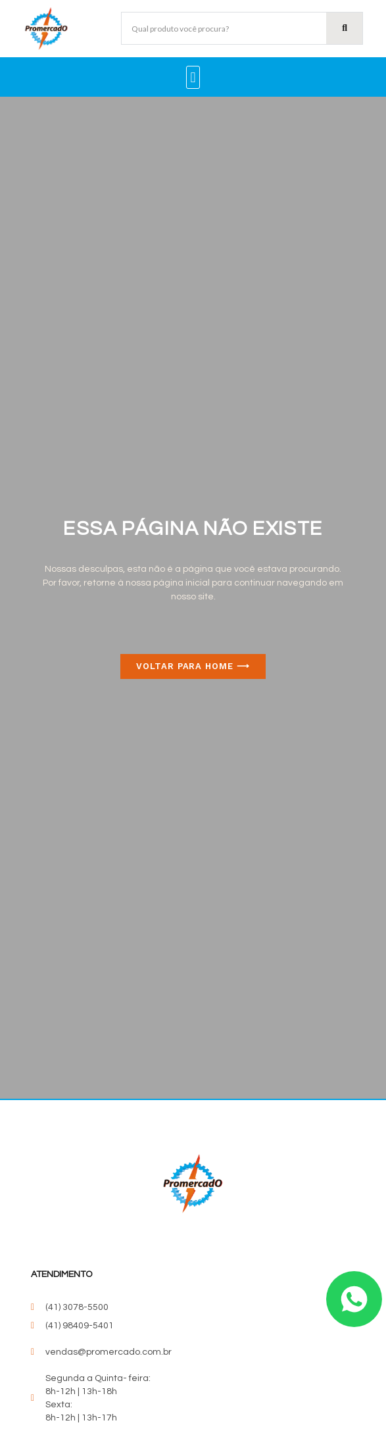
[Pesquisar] (344, 28)
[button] (193, 77)
